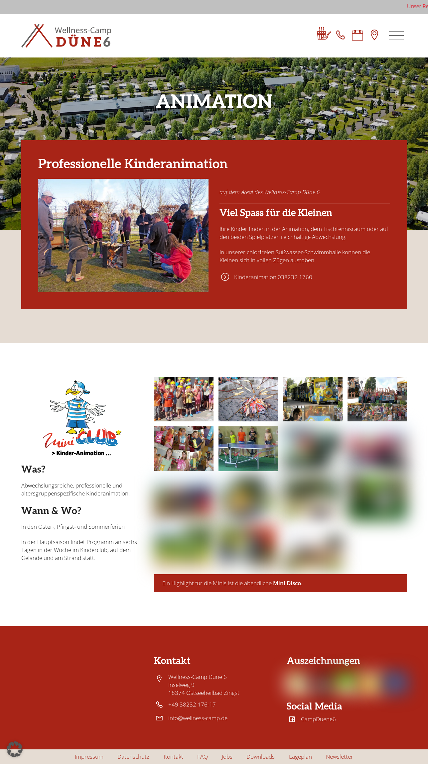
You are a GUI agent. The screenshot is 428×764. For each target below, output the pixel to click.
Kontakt (173, 756)
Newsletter (339, 756)
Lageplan (300, 756)
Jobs (227, 756)
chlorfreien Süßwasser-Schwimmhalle (294, 252)
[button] (14, 749)
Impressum (89, 756)
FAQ (202, 756)
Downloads (260, 756)
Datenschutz (133, 756)
